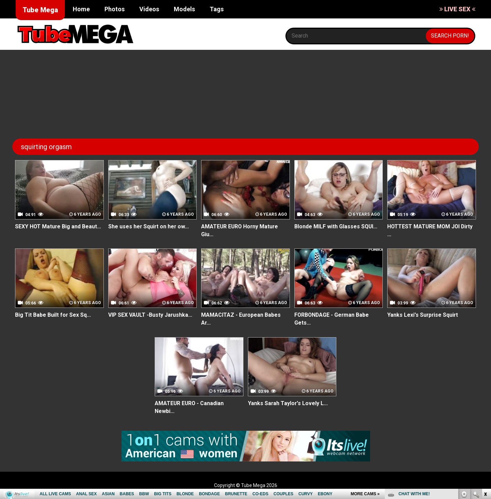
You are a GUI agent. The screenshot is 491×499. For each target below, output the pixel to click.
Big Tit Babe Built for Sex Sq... (53, 315)
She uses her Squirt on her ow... (149, 226)
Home (81, 9)
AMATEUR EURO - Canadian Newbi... (190, 407)
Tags (217, 9)
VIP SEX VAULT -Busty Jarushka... (150, 315)
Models (184, 9)
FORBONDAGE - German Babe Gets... (332, 319)
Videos (149, 9)
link (485, 392)
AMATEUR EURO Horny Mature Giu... (240, 230)
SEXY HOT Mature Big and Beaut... (58, 226)
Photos (114, 9)
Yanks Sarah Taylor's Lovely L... (288, 403)
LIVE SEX (457, 9)
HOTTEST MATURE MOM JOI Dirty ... (431, 230)
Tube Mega (40, 10)
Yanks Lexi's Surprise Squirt (423, 315)
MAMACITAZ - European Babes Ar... (241, 319)
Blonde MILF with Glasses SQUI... (336, 226)
